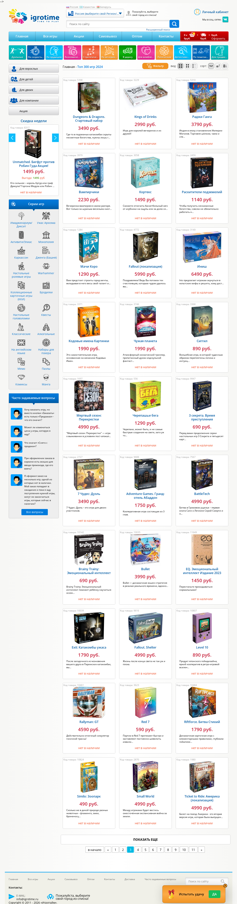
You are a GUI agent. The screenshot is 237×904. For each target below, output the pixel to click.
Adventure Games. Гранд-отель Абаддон (145, 491)
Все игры (50, 36)
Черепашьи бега (145, 411)
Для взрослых (28, 68)
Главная (22, 36)
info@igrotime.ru (27, 899)
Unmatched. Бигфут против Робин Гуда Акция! (34, 164)
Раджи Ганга (202, 112)
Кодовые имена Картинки (89, 336)
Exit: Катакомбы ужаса (89, 643)
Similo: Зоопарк (89, 792)
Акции (79, 36)
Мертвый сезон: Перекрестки (89, 413)
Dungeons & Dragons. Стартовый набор (89, 114)
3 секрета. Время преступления (202, 413)
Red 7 (145, 717)
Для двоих (26, 90)
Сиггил (202, 336)
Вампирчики (89, 187)
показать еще (145, 835)
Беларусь (105, 7)
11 (193, 845)
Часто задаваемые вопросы (160, 879)
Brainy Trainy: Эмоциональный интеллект (89, 566)
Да (214, 894)
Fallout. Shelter (145, 643)
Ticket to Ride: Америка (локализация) (202, 793)
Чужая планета (145, 336)
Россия (74, 7)
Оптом (137, 36)
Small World (145, 792)
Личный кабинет (215, 12)
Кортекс (145, 187)
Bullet (145, 564)
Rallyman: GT (89, 717)
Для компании (29, 100)
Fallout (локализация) (145, 262)
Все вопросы (34, 512)
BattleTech (202, 489)
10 (184, 845)
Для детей (26, 79)
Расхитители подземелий (202, 187)
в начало (94, 845)
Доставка (130, 879)
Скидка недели (34, 120)
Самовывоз (108, 36)
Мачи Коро (89, 262)
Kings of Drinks (145, 112)
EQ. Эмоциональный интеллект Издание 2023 (202, 566)
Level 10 (202, 643)
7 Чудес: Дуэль (89, 489)
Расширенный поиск (158, 30)
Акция (23, 111)
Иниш (202, 262)
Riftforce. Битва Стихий (202, 717)
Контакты (166, 36)
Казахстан (89, 7)
